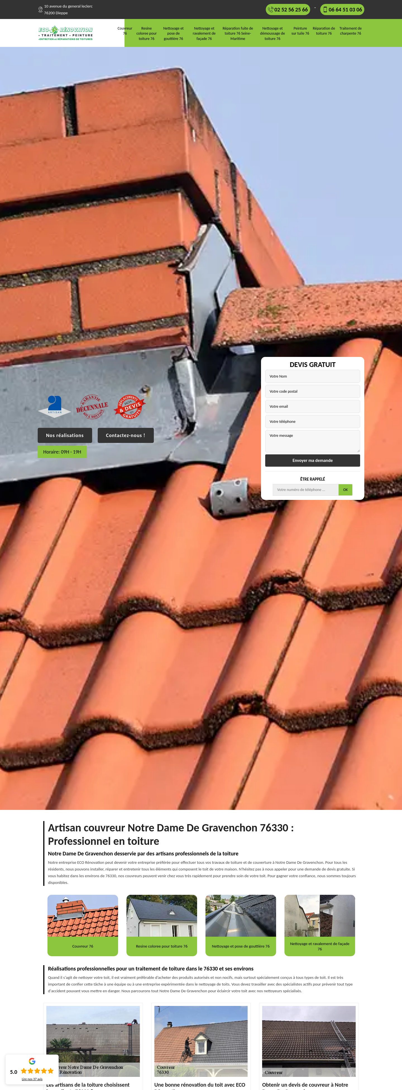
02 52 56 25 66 (291, 9)
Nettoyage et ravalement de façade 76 (204, 33)
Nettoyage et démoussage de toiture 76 (272, 33)
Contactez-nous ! (125, 435)
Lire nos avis (32, 1079)
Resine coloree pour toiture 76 (147, 33)
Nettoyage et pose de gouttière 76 (173, 33)
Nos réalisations (65, 435)
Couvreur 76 (125, 31)
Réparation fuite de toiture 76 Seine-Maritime (237, 33)
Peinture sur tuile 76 (300, 31)
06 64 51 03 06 (345, 9)
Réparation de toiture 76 (324, 31)
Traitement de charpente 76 (350, 31)
